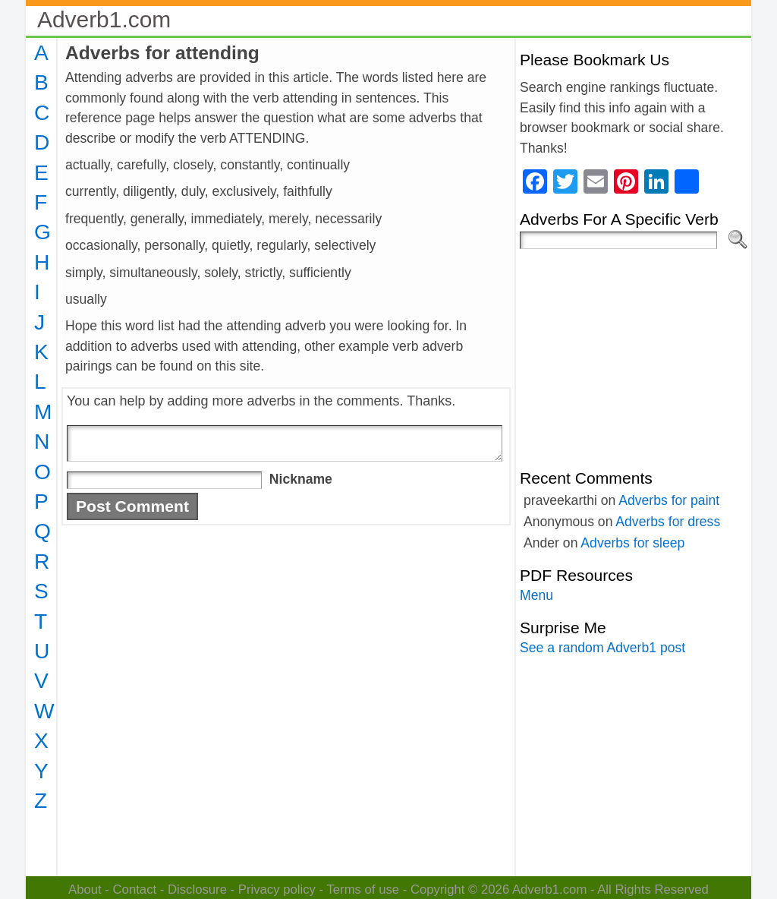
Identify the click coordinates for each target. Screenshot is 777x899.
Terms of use (362, 889)
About (85, 889)
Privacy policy (277, 889)
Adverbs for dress (667, 521)
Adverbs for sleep (632, 542)
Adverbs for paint (668, 500)
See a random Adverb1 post (602, 647)
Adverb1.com (104, 19)
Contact (135, 889)
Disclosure (197, 889)
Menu (536, 595)
